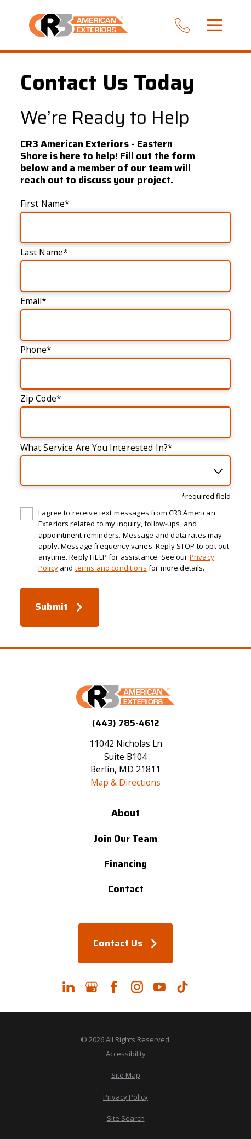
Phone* (36, 350)
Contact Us (125, 943)
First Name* (45, 204)
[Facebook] (114, 987)
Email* (33, 301)
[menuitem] (125, 1054)
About (125, 813)
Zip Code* (40, 398)
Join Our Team (125, 838)
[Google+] (91, 987)
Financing (125, 863)
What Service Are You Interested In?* (96, 448)
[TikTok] (182, 987)
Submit (59, 606)
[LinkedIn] (68, 987)
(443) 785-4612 (125, 723)
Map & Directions (125, 782)
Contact (126, 889)
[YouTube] (159, 987)
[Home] (78, 25)
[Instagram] (137, 987)
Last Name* (44, 252)
